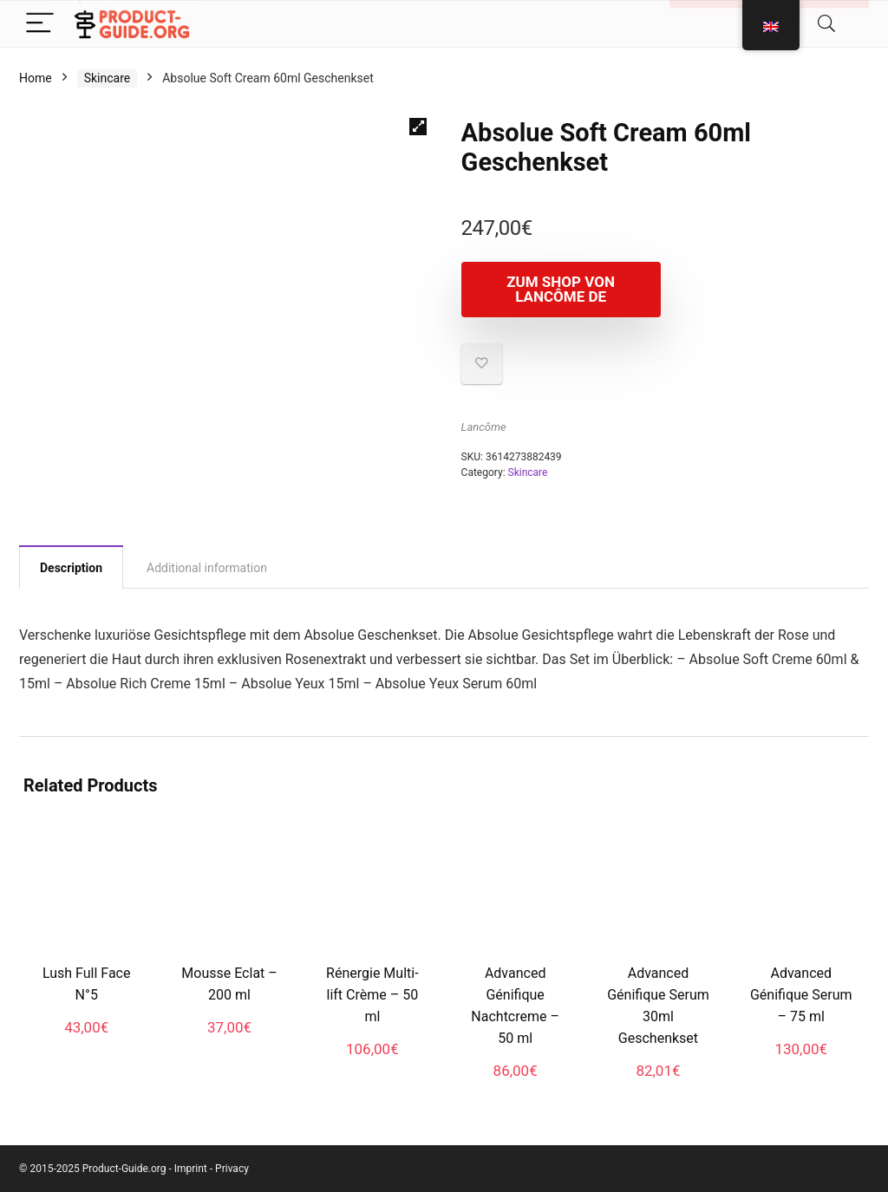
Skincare (107, 78)
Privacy (232, 1169)
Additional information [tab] (207, 568)
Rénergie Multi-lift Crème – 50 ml (372, 995)
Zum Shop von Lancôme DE (560, 289)
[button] (418, 126)
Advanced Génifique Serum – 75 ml (801, 995)
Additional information (171, 10)
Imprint (190, 1169)
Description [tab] (71, 568)
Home (35, 78)
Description (75, 10)
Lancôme (483, 426)
